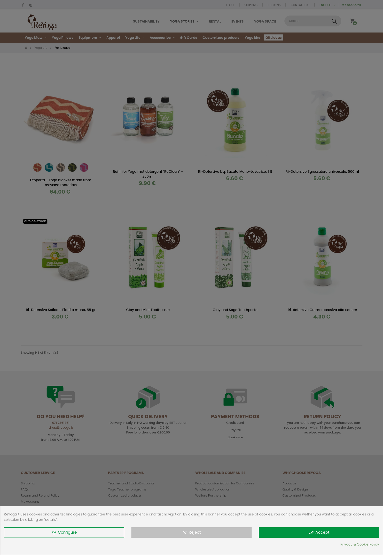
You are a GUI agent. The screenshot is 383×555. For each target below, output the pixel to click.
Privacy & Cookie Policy (359, 544)
